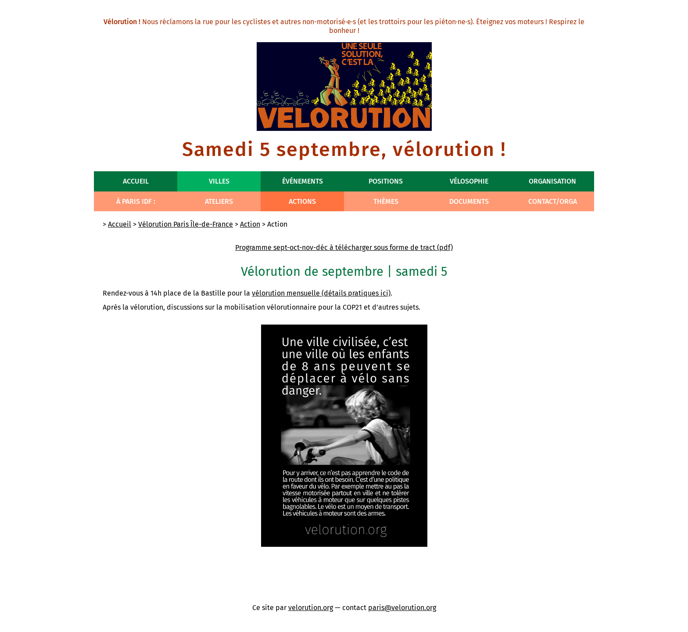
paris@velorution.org (402, 607)
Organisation (552, 181)
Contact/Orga (552, 201)
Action (250, 224)
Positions (386, 181)
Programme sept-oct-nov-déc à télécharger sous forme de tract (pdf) (344, 247)
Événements (302, 181)
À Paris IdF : (135, 201)
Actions (302, 201)
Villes (219, 181)
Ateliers (219, 201)
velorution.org (310, 607)
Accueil (136, 181)
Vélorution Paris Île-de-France (185, 224)
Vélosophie (469, 181)
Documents (469, 201)
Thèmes (385, 201)
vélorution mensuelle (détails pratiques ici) (321, 293)
